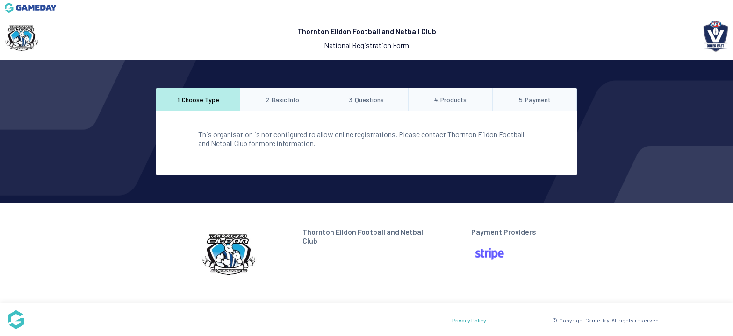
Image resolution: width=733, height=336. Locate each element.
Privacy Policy (469, 320)
